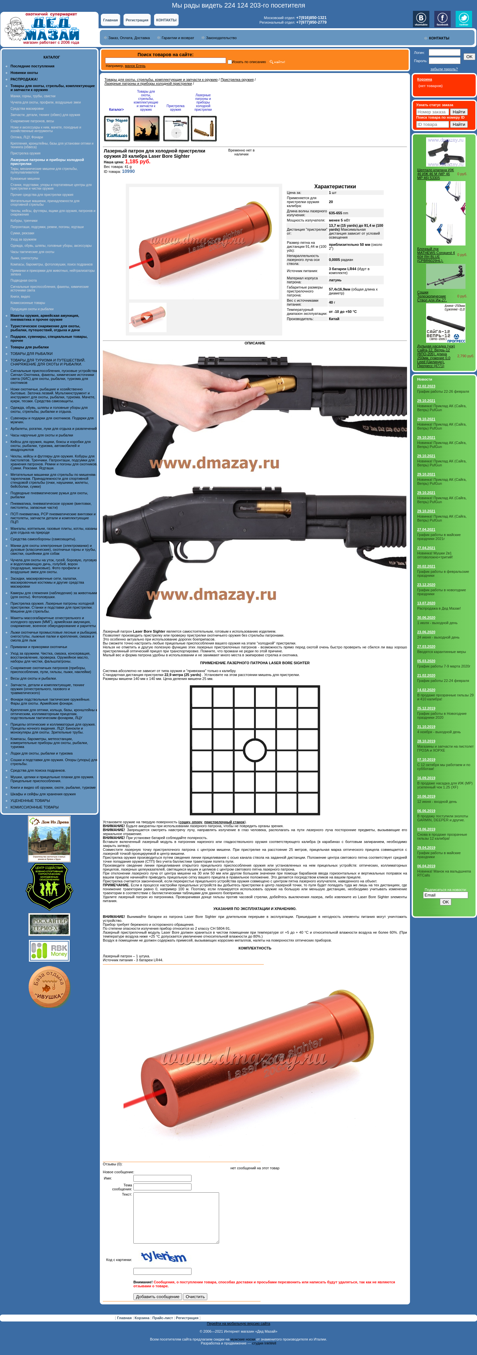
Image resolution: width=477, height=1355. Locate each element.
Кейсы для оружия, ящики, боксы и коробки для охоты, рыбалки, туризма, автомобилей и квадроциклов (51, 446)
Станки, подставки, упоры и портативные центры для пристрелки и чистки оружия (51, 186)
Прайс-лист (163, 1328)
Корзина (142, 1328)
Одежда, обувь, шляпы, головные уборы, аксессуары (51, 245)
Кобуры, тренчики (24, 220)
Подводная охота (24, 280)
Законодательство (221, 38)
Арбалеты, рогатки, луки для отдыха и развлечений (54, 429)
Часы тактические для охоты (32, 252)
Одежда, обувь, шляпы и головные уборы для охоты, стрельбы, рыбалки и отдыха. (49, 409)
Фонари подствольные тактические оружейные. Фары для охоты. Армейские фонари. (50, 701)
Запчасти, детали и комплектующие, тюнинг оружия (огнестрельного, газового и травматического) (47, 689)
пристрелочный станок (224, 822)
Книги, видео (20, 296)
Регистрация (137, 20)
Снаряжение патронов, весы (32, 121)
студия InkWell (264, 1353)
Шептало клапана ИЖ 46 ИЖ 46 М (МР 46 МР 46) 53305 (435, 174)
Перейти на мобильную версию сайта (238, 1333)
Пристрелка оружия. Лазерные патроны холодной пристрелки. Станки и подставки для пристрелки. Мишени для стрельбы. (52, 607)
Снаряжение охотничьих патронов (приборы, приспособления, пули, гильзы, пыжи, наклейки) (51, 670)
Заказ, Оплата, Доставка (129, 38)
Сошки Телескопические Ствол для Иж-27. (432, 296)
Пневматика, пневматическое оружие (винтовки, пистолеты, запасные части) (51, 505)
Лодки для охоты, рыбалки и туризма (42, 753)
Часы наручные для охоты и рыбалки (42, 435)
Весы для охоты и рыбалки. (34, 678)
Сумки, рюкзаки (22, 233)
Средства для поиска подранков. (38, 770)
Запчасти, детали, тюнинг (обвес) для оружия (45, 115)
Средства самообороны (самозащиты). (43, 539)
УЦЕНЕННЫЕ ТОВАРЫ (30, 801)
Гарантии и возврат (178, 38)
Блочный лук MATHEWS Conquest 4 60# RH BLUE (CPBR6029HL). (436, 255)
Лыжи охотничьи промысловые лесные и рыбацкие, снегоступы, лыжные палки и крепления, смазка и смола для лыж (54, 636)
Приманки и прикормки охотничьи (39, 647)
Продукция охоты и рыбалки (32, 309)
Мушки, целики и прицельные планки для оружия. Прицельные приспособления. (52, 779)
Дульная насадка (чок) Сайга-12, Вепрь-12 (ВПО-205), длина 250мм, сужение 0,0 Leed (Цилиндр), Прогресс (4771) (436, 356)
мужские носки (243, 1349)
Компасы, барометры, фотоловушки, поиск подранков (52, 264)
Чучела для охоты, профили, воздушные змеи (46, 102)
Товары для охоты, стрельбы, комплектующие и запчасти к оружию (161, 80)
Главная (110, 20)
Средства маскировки (27, 108)
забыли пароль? (444, 69)
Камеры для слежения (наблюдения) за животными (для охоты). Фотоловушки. (54, 595)
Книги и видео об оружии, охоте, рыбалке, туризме (53, 787)
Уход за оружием (23, 239)
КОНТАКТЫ (166, 20)
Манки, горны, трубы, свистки (33, 96)
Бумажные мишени (25, 178)
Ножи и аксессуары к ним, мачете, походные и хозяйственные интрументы (46, 129)
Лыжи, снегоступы (24, 258)
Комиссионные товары (28, 303)
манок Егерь (135, 66)
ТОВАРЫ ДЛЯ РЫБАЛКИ (32, 354)
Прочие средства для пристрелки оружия (42, 195)
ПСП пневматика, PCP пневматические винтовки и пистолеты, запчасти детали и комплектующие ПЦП (53, 518)
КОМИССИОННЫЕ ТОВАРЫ (34, 807)
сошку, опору (190, 822)
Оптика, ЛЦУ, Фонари (27, 137)
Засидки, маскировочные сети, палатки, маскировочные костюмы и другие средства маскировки (47, 582)
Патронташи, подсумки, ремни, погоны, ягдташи (47, 227)
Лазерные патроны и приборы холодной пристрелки (148, 83)
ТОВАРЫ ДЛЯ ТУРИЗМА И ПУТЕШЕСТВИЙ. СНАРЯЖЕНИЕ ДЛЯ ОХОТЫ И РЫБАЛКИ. (48, 362)
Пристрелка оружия (25, 153)
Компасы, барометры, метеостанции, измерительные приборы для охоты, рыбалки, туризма (49, 743)
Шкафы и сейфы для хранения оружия (43, 794)
